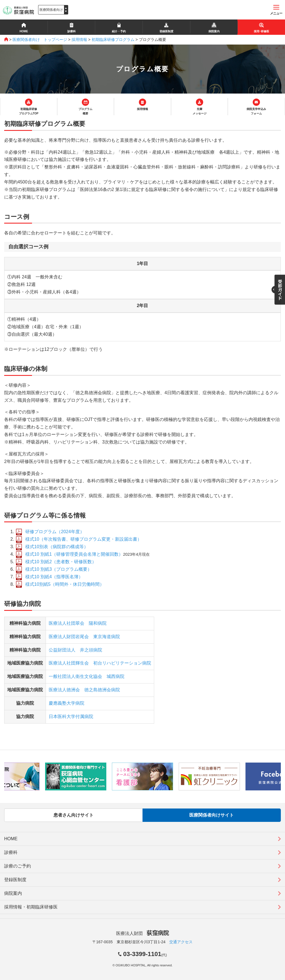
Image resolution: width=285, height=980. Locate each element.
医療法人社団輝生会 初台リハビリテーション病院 (100, 663)
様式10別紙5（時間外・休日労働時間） (64, 584)
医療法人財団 (142, 933)
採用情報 (79, 39)
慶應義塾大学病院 (66, 703)
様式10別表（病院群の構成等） (56, 546)
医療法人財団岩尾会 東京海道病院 (84, 636)
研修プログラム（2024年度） (54, 531)
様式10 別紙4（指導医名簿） (54, 576)
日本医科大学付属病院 (71, 716)
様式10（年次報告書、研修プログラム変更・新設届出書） (83, 539)
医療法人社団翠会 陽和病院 (78, 623)
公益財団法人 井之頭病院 (75, 650)
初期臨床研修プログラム (113, 39)
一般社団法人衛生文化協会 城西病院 (86, 676)
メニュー (276, 10)
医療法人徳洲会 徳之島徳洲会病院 (84, 689)
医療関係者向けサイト (211, 815)
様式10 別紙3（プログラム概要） (58, 569)
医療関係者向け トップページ (40, 39)
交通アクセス (181, 942)
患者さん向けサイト (73, 815)
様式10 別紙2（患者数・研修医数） (60, 561)
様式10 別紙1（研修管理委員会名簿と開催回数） (74, 554)
